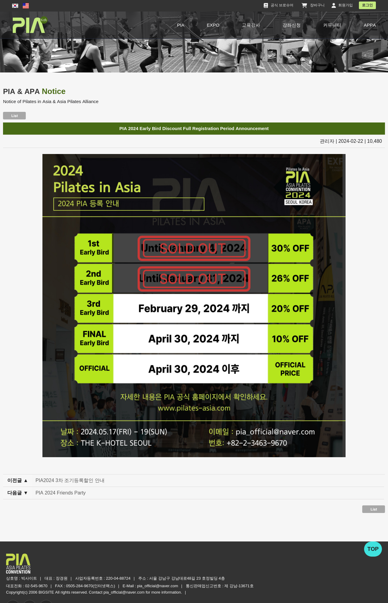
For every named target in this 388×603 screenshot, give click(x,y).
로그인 (367, 5)
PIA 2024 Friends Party (61, 494)
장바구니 (314, 5)
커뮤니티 (332, 25)
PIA (180, 25)
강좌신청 (292, 25)
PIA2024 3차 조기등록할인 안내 (70, 482)
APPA (370, 25)
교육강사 (251, 25)
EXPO (213, 25)
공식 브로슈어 (279, 5)
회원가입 (342, 5)
